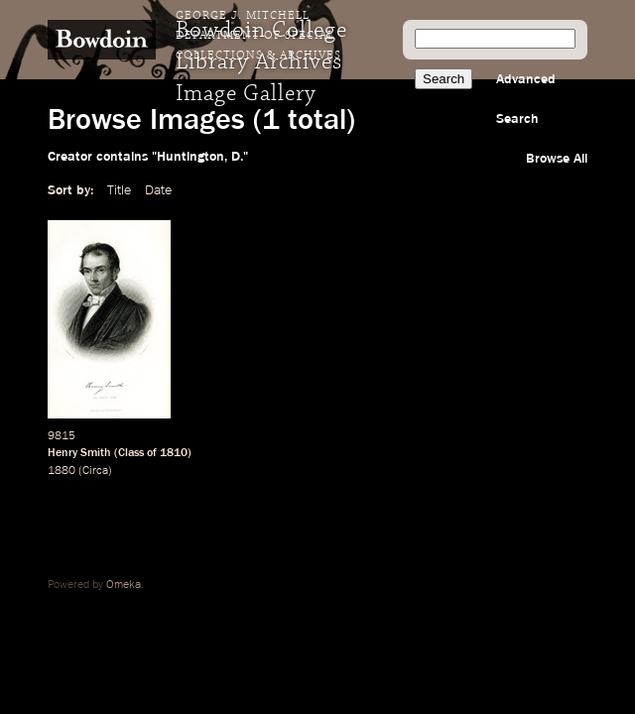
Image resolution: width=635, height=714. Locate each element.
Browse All (556, 159)
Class (131, 453)
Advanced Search (526, 99)
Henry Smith (79, 453)
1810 (174, 453)
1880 (61, 471)
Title (119, 190)
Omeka (123, 585)
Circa (95, 471)
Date (158, 190)
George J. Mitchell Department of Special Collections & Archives (258, 35)
